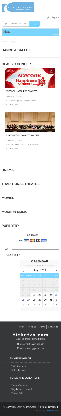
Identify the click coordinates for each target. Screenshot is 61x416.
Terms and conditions (25, 377)
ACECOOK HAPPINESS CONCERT (21, 91)
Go (35, 24)
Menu (6, 31)
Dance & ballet (16, 50)
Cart (8, 248)
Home (4, 42)
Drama (8, 170)
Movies (8, 198)
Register (55, 17)
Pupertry (10, 225)
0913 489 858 (37, 344)
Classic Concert (17, 64)
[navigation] (21, 327)
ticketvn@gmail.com (34, 348)
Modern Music (14, 212)
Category (12, 42)
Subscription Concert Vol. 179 (22, 135)
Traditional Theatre (21, 184)
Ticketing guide (20, 358)
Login (47, 17)
